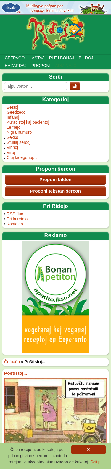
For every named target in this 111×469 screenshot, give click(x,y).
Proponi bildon (55, 179)
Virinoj (12, 147)
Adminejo (65, 65)
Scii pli (96, 462)
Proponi (41, 65)
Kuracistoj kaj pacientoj (28, 122)
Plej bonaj (61, 58)
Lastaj (36, 58)
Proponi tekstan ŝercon (55, 190)
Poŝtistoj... (15, 373)
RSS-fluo (15, 213)
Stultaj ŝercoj (18, 142)
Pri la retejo (17, 218)
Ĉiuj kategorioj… (22, 157)
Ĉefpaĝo (15, 58)
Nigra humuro (19, 132)
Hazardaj (16, 65)
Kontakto (15, 224)
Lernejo (14, 127)
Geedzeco (16, 112)
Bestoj (12, 107)
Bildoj (86, 58)
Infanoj (13, 117)
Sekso (12, 137)
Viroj (11, 152)
